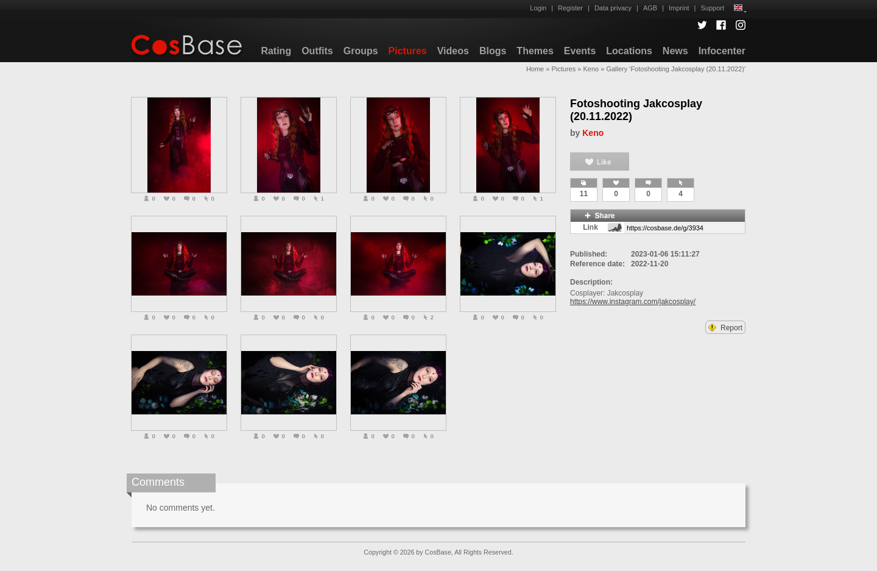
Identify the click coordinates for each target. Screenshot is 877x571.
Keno (591, 69)
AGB (650, 8)
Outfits (317, 51)
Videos (453, 51)
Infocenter (722, 51)
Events (580, 51)
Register (570, 8)
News (675, 51)
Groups (360, 51)
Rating (276, 51)
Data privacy (613, 8)
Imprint (679, 8)
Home (535, 69)
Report (725, 328)
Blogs (492, 51)
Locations (629, 51)
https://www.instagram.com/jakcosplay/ (633, 301)
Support (712, 8)
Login (538, 8)
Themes (534, 51)
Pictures (408, 51)
